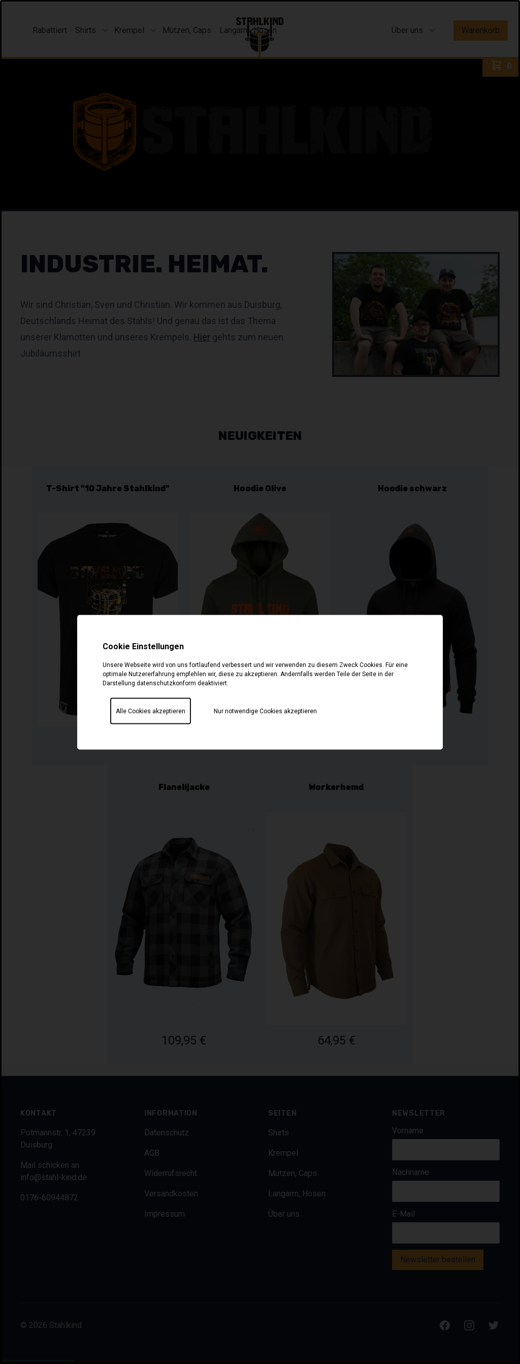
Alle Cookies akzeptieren (150, 710)
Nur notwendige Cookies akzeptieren (265, 710)
